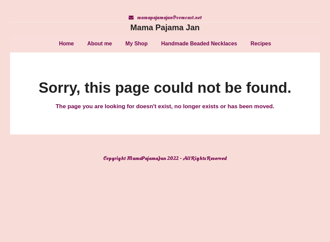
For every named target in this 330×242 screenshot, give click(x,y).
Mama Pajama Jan (165, 27)
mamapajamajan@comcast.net (169, 17)
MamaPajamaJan (146, 158)
